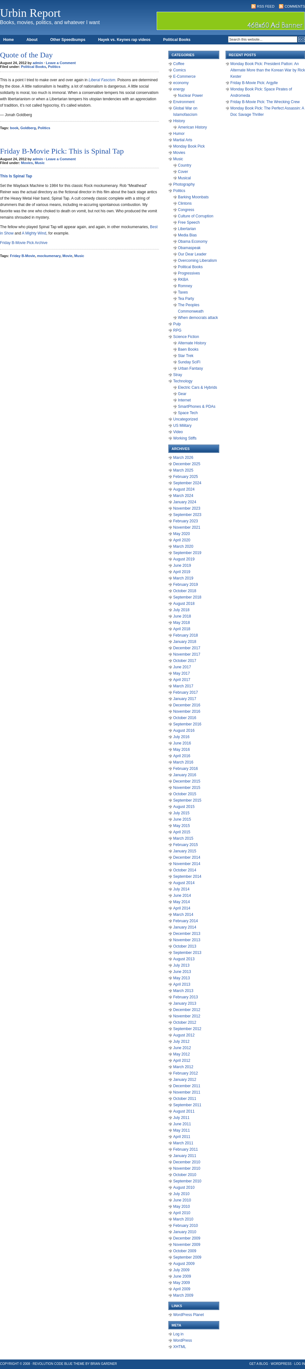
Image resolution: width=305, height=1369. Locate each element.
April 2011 (181, 1136)
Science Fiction (186, 336)
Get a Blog (258, 1364)
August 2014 (183, 883)
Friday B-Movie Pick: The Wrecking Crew (265, 102)
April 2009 (181, 1289)
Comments (295, 6)
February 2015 (185, 845)
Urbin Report (30, 13)
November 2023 (186, 508)
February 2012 (185, 1073)
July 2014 (181, 889)
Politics (54, 67)
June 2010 (182, 1200)
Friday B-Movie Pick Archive (23, 243)
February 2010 (185, 1225)
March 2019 (183, 578)
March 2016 (183, 762)
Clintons (185, 203)
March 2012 (183, 1067)
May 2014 (181, 902)
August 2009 (183, 1263)
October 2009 (184, 1251)
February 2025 (185, 476)
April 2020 (181, 540)
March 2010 (183, 1219)
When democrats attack (198, 317)
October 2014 (184, 870)
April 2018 (181, 629)
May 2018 (181, 622)
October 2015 (184, 794)
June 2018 (182, 616)
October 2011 (184, 1098)
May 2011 (181, 1130)
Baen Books (188, 349)
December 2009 (186, 1238)
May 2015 (181, 825)
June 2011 (182, 1124)
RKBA (183, 279)
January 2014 (184, 927)
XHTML (179, 1347)
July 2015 (181, 813)
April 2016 (181, 756)
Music (39, 163)
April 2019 (181, 572)
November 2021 (186, 527)
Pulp (177, 324)
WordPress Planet (188, 1315)
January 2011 (184, 1156)
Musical (184, 178)
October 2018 (184, 591)
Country (184, 165)
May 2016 (181, 749)
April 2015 (181, 832)
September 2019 (187, 553)
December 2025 (186, 464)
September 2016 (187, 724)
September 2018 (187, 597)
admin (38, 63)
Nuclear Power (190, 95)
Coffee (178, 64)
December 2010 (186, 1162)
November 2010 (186, 1168)
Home (8, 39)
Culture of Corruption (195, 216)
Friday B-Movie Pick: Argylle (254, 83)
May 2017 (181, 673)
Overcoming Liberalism (197, 260)
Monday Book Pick (189, 146)
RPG (177, 330)
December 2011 (186, 1086)
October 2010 (184, 1175)
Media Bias (187, 235)
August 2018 (183, 603)
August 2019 (183, 559)
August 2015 (183, 806)
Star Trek (185, 356)
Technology (183, 381)
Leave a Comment (61, 63)
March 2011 (183, 1143)
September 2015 (187, 800)
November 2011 (186, 1092)
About (31, 39)
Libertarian (187, 229)
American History (192, 127)
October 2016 (184, 718)
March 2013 (183, 991)
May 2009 (181, 1282)
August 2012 (183, 1035)
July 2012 (181, 1041)
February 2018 (185, 635)
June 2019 (182, 565)
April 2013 (181, 984)
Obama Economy (192, 241)
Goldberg (28, 128)
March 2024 (183, 495)
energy (179, 89)
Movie (67, 256)
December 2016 (186, 705)
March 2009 (183, 1295)
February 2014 (185, 921)
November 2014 (186, 864)
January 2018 (184, 641)
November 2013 (186, 940)
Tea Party (186, 298)
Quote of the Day (26, 55)
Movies (27, 163)
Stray (177, 375)
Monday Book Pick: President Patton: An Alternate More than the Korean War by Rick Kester (267, 70)
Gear (182, 394)
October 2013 (184, 946)
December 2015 (186, 781)
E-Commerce (184, 76)
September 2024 (187, 483)
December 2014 (186, 857)
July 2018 (181, 610)
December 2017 (186, 648)
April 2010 (181, 1213)
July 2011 (181, 1117)
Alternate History (192, 343)
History (179, 121)
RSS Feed (265, 6)
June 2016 (182, 743)
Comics (179, 70)
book (14, 128)
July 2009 (181, 1270)
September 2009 (187, 1257)
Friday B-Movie (22, 256)
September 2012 (187, 1029)
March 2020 (183, 546)
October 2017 (184, 660)
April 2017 (181, 680)
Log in (178, 1334)
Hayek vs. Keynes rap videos (124, 39)
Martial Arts (182, 140)
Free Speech (189, 222)
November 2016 (186, 711)
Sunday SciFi (189, 362)
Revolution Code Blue (53, 1364)
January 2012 (184, 1079)
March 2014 (183, 914)
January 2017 (184, 699)
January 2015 (184, 851)
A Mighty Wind (34, 233)
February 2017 (185, 692)
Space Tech (188, 413)
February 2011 (185, 1149)
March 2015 (183, 838)
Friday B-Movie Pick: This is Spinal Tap (62, 151)
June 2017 (182, 667)
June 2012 (182, 1048)
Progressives (189, 273)
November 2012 (186, 1016)
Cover (183, 171)
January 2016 (184, 775)
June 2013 (182, 971)
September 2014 (187, 876)
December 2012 (186, 1010)
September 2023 (187, 515)
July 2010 (181, 1194)
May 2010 (181, 1206)
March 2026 (183, 457)
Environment (183, 102)
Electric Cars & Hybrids (197, 387)
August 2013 (183, 959)
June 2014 (182, 895)
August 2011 (183, 1111)
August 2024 (183, 489)
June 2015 (182, 819)
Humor (179, 133)
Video (178, 432)
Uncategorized (185, 419)
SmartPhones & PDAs (196, 406)
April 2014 (181, 908)
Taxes (183, 292)
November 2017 (186, 654)
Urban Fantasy (190, 368)
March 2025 (183, 470)
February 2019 (185, 584)
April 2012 (181, 1060)
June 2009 (182, 1276)
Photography (184, 184)
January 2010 (184, 1232)
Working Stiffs (185, 438)
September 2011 (187, 1105)
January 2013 (184, 1003)
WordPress (182, 1340)
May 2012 (181, 1054)
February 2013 (185, 997)
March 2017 (183, 686)
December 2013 (186, 933)
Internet (184, 400)
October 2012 (184, 1022)
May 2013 (181, 978)
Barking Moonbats (193, 197)
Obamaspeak (189, 248)
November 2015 (186, 787)
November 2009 (186, 1244)
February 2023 (185, 521)
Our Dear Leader (192, 254)
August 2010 (183, 1187)
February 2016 (185, 768)
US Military (182, 425)
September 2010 (187, 1181)
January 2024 (184, 502)
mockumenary (49, 256)
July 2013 (181, 965)
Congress (186, 210)
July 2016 (181, 737)
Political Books (176, 39)
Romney (185, 286)
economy (181, 83)
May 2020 (181, 534)
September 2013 (187, 952)
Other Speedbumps (67, 39)
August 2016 (183, 730)
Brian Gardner (104, 1364)
